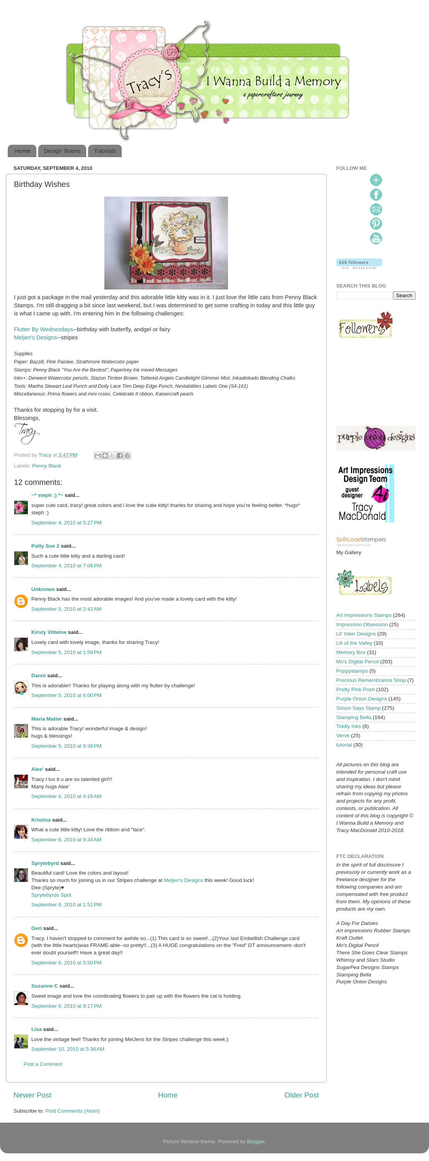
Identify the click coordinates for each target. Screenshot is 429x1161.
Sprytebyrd (45, 863)
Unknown (43, 589)
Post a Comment (43, 1064)
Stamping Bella (353, 717)
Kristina (41, 820)
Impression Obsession (362, 624)
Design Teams (62, 150)
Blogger (256, 1141)
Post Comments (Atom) (73, 1111)
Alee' (37, 769)
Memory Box (351, 652)
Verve (343, 735)
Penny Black (46, 466)
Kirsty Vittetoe (48, 632)
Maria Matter (46, 719)
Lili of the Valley (354, 643)
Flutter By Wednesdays (43, 329)
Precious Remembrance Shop (371, 680)
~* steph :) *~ (47, 495)
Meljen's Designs (35, 337)
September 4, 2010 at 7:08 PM (66, 566)
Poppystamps (352, 671)
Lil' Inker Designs (356, 634)
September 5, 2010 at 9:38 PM (66, 746)
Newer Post (32, 1095)
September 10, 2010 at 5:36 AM (67, 1049)
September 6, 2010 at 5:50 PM (66, 963)
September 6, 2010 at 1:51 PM (66, 905)
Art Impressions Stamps (364, 615)
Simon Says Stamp (358, 708)
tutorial (344, 745)
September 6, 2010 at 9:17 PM (66, 1006)
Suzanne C (44, 986)
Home (23, 150)
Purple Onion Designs (361, 699)
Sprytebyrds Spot (51, 895)
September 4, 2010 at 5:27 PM (66, 523)
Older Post (301, 1095)
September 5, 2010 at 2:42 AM (66, 609)
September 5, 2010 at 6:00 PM (66, 695)
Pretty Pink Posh (355, 689)
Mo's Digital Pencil (357, 661)
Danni (38, 675)
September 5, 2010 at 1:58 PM (66, 652)
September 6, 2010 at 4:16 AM (66, 796)
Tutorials (105, 150)
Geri (36, 928)
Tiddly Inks (348, 726)
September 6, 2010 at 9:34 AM (66, 839)
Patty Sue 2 (45, 546)
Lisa (36, 1029)
